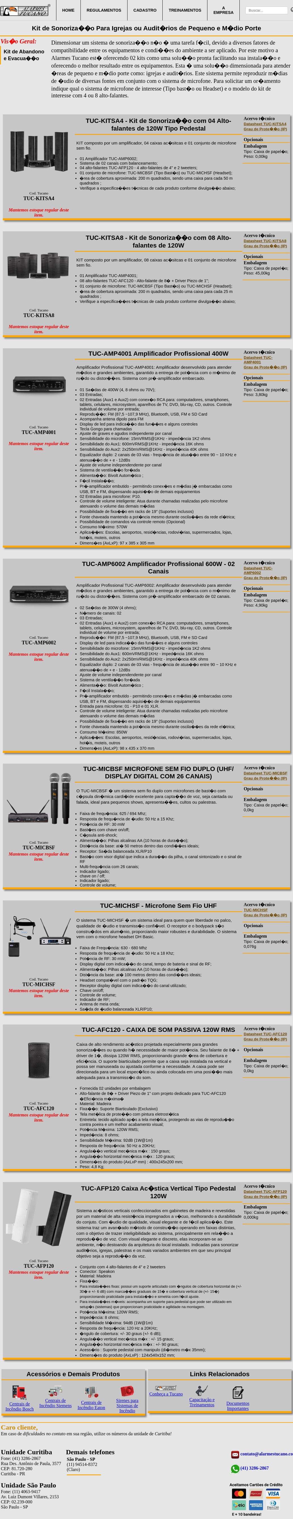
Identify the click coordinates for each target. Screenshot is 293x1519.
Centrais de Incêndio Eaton (91, 1405)
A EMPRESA (223, 10)
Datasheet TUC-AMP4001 (258, 359)
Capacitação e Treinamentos (202, 1402)
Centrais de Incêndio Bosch (19, 1406)
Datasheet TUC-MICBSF (265, 773)
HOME (68, 10)
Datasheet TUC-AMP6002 (258, 570)
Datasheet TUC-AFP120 (265, 1191)
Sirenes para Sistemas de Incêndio (127, 1405)
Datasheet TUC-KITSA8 (265, 241)
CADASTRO (145, 10)
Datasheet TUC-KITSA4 (265, 124)
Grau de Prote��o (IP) (265, 129)
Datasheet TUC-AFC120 (265, 1034)
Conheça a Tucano (166, 1394)
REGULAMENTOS (104, 10)
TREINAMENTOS (185, 10)
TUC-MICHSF (256, 910)
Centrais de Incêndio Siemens (55, 1403)
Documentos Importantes (237, 1406)
